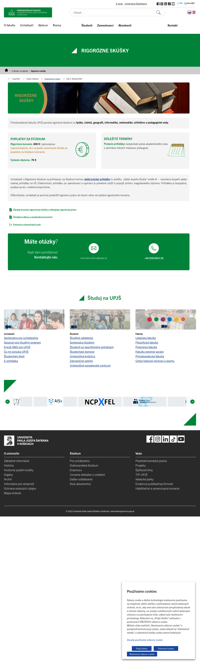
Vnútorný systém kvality (18, 470)
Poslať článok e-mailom (52, 79)
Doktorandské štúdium (84, 465)
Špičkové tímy (144, 470)
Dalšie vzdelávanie (81, 479)
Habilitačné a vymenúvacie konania (157, 488)
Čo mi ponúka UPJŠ (16, 352)
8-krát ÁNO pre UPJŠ (17, 347)
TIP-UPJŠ (141, 474)
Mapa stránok (12, 493)
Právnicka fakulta (146, 347)
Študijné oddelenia (81, 338)
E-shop (119, 3)
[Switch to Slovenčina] (189, 12)
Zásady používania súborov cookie (145, 639)
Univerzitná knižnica (82, 356)
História (9, 465)
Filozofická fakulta (146, 342)
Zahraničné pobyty (81, 361)
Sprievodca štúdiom (82, 342)
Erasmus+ (76, 470)
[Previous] (7, 402)
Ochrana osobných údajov (20, 488)
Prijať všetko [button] (141, 648)
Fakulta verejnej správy (149, 352)
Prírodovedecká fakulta (149, 356)
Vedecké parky (144, 479)
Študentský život (14, 356)
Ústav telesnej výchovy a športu (154, 361)
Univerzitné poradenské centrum (90, 365)
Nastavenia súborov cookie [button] (142, 654)
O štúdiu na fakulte (20, 71)
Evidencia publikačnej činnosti (154, 484)
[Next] (192, 402)
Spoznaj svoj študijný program (22, 342)
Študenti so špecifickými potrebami (92, 347)
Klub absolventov (80, 484)
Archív (8, 479)
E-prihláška (11, 361)
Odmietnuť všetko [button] (166, 648)
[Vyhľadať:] (161, 12)
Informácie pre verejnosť (19, 484)
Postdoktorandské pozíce (151, 461)
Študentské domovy (82, 352)
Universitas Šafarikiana (136, 3)
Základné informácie (16, 461)
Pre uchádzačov (80, 461)
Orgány (8, 474)
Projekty (140, 465)
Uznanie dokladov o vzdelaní (87, 474)
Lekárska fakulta (145, 338)
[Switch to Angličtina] (194, 12)
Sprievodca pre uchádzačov (21, 338)
